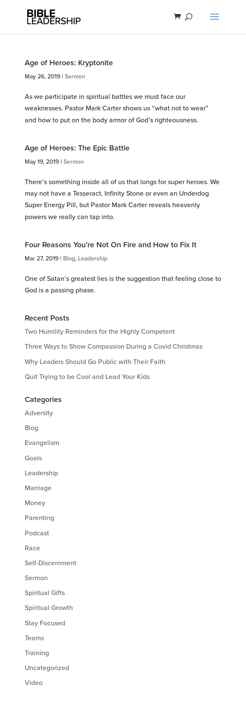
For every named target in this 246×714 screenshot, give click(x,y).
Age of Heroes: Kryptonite (69, 62)
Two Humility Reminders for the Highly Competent (100, 331)
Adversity (39, 413)
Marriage (38, 488)
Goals (33, 458)
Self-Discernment (50, 563)
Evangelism (42, 443)
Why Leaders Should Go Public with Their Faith (95, 362)
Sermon (75, 76)
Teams (34, 638)
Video (34, 683)
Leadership (92, 258)
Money (35, 503)
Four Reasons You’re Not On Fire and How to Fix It (111, 244)
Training (37, 653)
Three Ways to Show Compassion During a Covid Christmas (114, 346)
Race (32, 548)
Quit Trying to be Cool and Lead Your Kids (87, 377)
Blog (69, 258)
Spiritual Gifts (45, 593)
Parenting (39, 518)
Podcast (37, 533)
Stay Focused (45, 623)
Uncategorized (47, 668)
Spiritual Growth (49, 608)
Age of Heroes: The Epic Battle (77, 148)
